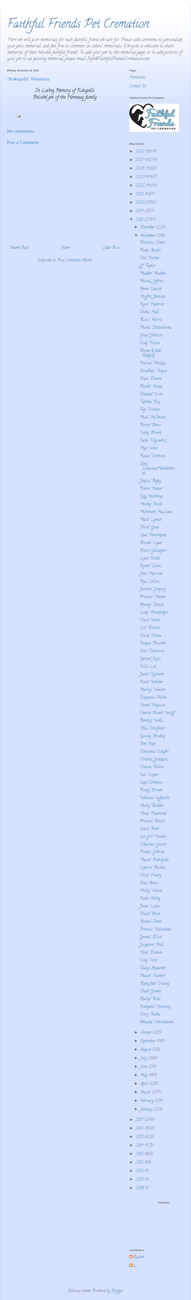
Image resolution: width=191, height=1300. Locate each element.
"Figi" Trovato (149, 410)
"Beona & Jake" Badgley (150, 353)
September (148, 1041)
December (148, 227)
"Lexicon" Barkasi (152, 868)
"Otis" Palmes (149, 258)
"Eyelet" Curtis (150, 566)
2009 (140, 1180)
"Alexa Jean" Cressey (154, 984)
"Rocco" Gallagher (152, 551)
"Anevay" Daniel (151, 605)
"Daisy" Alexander (152, 968)
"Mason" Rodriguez (153, 860)
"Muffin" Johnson (152, 297)
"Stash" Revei (149, 829)
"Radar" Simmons (152, 456)
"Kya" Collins (149, 582)
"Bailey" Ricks (150, 999)
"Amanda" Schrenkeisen (156, 1022)
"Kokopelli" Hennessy (155, 1007)
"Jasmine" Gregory (152, 589)
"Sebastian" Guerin (153, 844)
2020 (140, 203)
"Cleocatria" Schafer (154, 752)
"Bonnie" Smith (150, 922)
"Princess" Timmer (152, 597)
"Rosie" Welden (151, 682)
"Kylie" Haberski (151, 305)
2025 (140, 160)
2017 (139, 1120)
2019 (140, 211)
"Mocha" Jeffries (151, 281)
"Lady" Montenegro (153, 613)
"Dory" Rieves (149, 1015)
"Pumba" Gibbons (152, 852)
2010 (139, 1171)
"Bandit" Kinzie (150, 387)
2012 (140, 1163)
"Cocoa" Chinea (150, 636)
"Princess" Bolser (152, 821)
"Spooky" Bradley (152, 736)
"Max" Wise (148, 448)
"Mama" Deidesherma (155, 328)
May (144, 1075)
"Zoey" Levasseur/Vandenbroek (157, 469)
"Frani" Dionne (150, 379)
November (148, 236)
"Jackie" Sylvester (152, 674)
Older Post (110, 248)
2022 (140, 186)
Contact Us (137, 86)
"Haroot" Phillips (152, 363)
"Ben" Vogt (147, 744)
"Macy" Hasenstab (153, 814)
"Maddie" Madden (152, 274)
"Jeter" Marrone (150, 574)
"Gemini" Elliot (150, 937)
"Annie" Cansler (150, 289)
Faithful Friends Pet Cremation (78, 25)
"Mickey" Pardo (151, 504)
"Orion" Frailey (150, 875)
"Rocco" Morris (150, 320)
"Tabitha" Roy (149, 402)
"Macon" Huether (152, 976)
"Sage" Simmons (151, 783)
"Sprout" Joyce (149, 659)
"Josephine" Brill (151, 945)
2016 (140, 1129)
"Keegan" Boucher (152, 643)
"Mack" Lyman (150, 520)
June (144, 1067)
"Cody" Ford (148, 960)
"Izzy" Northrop (151, 497)
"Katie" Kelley (149, 899)
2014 (139, 1146)
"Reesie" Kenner (150, 489)
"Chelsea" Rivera (151, 767)
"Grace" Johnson (151, 335)
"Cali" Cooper (148, 775)
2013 (139, 1154)
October (146, 1033)
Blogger (117, 1291)
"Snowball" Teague (153, 371)
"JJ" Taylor (147, 266)
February (147, 1101)
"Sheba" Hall (149, 312)
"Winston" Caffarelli (154, 798)
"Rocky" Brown (150, 790)
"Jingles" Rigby (150, 481)
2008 (140, 1188)
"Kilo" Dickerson (151, 651)
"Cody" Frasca (149, 343)
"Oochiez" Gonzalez (153, 759)
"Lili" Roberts (149, 628)
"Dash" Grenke (150, 991)
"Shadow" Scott (151, 394)
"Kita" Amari (148, 883)
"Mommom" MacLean (155, 512)
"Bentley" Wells (151, 721)
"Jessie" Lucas (149, 906)
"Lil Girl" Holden (152, 837)
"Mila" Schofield (151, 729)
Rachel (138, 1257)
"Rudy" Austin (150, 250)
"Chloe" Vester (149, 620)
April (144, 1084)
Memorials (137, 78)
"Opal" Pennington (152, 535)
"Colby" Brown (150, 433)
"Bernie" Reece (150, 425)
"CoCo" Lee (147, 667)
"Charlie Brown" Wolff (157, 713)
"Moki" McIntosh (152, 418)
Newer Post (19, 248)
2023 (140, 177)
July (144, 1058)
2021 (140, 194)
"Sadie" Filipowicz (152, 441)
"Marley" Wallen (152, 690)
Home (65, 248)
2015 (139, 1137)
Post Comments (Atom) (74, 261)
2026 (140, 152)
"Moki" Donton (150, 953)
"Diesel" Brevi (149, 914)
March (146, 1092)
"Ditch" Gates (149, 528)
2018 (139, 220)
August (146, 1050)
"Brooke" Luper (150, 543)
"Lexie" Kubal (149, 558)
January (147, 1110)
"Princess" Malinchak (155, 930)
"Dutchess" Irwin (152, 243)
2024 (140, 169)
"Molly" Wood (150, 891)
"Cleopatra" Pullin (152, 698)
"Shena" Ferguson (152, 705)
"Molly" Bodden (151, 806)
